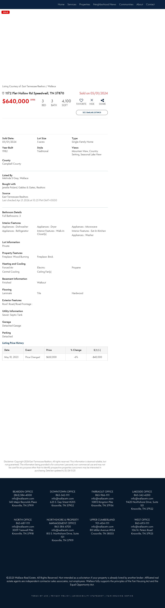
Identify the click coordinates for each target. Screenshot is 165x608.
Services (71, 4)
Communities (126, 4)
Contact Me (152, 4)
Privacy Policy (60, 596)
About (139, 4)
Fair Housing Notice (120, 596)
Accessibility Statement (88, 596)
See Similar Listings (92, 112)
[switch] (81, 103)
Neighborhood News (104, 4)
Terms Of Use (40, 596)
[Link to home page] (11, 4)
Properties (84, 4)
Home (61, 4)
